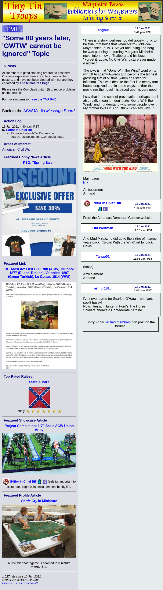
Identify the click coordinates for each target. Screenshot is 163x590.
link (85, 182)
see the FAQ (44, 99)
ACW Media (49, 111)
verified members (118, 322)
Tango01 (103, 30)
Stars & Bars (39, 382)
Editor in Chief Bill (19, 130)
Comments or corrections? (20, 583)
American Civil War (16, 149)
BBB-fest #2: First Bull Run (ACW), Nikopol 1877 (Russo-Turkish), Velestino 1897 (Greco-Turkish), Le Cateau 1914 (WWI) (39, 272)
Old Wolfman (102, 228)
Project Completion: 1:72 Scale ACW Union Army (39, 427)
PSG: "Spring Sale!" (39, 162)
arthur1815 (103, 288)
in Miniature (39, 501)
